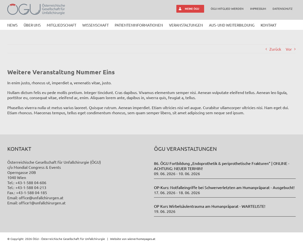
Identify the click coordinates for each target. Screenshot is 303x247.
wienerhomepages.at (141, 239)
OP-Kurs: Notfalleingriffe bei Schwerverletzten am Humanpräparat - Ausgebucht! (224, 187)
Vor (289, 49)
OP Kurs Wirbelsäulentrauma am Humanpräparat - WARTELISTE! (209, 206)
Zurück (275, 49)
